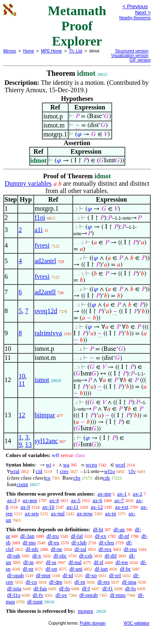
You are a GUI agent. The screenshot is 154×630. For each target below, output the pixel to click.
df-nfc (32, 549)
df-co (31, 582)
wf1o (109, 471)
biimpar (44, 415)
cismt (22, 484)
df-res (103, 582)
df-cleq (106, 542)
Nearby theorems (135, 18)
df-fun (40, 588)
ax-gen (30, 500)
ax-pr (110, 513)
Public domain (93, 623)
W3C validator (136, 623)
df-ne (56, 549)
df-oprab (88, 595)
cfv (132, 471)
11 (21, 383)
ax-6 (97, 500)
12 (21, 415)
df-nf (123, 536)
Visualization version (129, 55)
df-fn (64, 588)
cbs (76, 478)
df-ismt (35, 601)
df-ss (51, 562)
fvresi (41, 245)
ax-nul (57, 513)
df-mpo (118, 595)
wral (14, 471)
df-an (118, 529)
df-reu (130, 549)
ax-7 (119, 500)
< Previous (135, 6)
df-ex (100, 536)
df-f (86, 588)
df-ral (80, 549)
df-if (98, 562)
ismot (41, 379)
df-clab (79, 542)
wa (66, 465)
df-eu (53, 542)
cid (39, 471)
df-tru (52, 536)
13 (28, 444)
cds (106, 478)
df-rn (79, 582)
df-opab (15, 575)
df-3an (27, 536)
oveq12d (45, 310)
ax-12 (97, 507)
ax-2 (137, 494)
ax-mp (104, 494)
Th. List (76, 51)
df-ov (61, 595)
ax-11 (72, 507)
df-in (28, 562)
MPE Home (51, 51)
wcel (120, 465)
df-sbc (60, 556)
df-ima (129, 582)
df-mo (29, 542)
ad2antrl (45, 260)
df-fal (77, 536)
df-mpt (43, 575)
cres (64, 471)
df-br (125, 569)
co (47, 478)
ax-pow (85, 513)
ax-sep (32, 513)
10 (21, 376)
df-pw (121, 562)
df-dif (111, 556)
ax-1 (122, 494)
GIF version (140, 60)
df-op (51, 569)
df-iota (14, 588)
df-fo (130, 588)
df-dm (55, 582)
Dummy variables (28, 183)
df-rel (115, 575)
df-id (68, 575)
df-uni (76, 569)
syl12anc (46, 440)
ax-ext (121, 507)
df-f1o (14, 595)
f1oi (39, 217)
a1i (38, 229)
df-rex (105, 549)
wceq (91, 465)
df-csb (85, 556)
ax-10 (48, 507)
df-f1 (107, 588)
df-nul (75, 562)
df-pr (28, 569)
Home (28, 51)
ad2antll (45, 292)
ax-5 (75, 500)
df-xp (91, 575)
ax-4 (54, 500)
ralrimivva (48, 333)
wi (48, 465)
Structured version (131, 51)
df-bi (98, 529)
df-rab (13, 556)
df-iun (101, 569)
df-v (36, 556)
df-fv (38, 595)
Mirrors (9, 51)
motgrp (85, 611)
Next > (143, 12)
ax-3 (11, 500)
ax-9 (25, 507)
